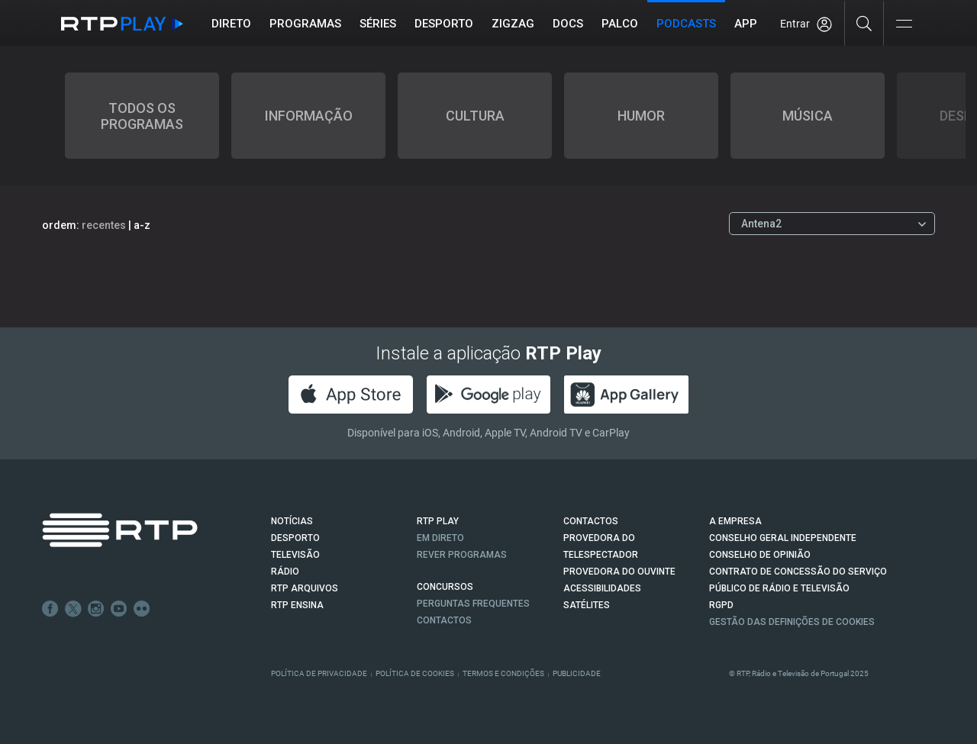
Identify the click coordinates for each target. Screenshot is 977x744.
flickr (142, 609)
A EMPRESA (735, 521)
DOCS (568, 24)
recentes (104, 225)
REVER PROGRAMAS (462, 554)
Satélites (586, 605)
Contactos (444, 620)
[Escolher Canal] (832, 223)
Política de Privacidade (319, 673)
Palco (619, 24)
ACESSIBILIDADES (602, 588)
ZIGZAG (513, 24)
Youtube (119, 609)
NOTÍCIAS (292, 521)
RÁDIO (285, 571)
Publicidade (577, 673)
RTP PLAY (438, 521)
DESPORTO (295, 538)
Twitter (73, 609)
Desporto (443, 24)
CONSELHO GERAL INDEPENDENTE (782, 538)
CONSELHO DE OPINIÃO (760, 554)
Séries (378, 24)
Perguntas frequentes (473, 603)
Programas (305, 24)
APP (745, 24)
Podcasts (686, 24)
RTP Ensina (297, 605)
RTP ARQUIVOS (304, 588)
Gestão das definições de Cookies (792, 622)
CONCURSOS (445, 586)
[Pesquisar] (864, 23)
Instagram (96, 609)
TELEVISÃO (295, 554)
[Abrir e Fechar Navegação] (904, 25)
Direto (231, 24)
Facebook (50, 609)
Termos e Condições (503, 673)
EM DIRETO (440, 538)
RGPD (721, 605)
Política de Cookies (415, 673)
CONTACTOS (590, 521)
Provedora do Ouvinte (619, 571)
